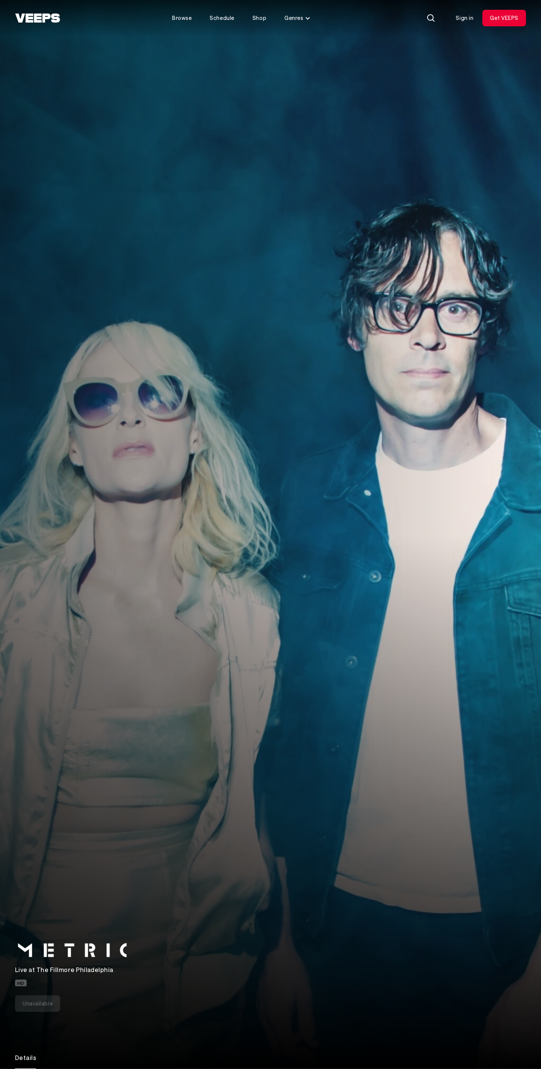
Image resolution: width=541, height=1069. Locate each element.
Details (25, 1057)
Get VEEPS (504, 18)
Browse (182, 18)
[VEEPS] (37, 18)
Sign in (464, 18)
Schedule (222, 18)
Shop (259, 18)
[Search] (431, 18)
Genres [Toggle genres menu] (297, 18)
